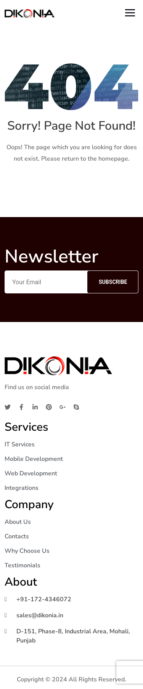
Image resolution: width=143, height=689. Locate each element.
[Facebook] (21, 406)
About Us (18, 522)
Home (72, 183)
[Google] (62, 406)
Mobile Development (34, 459)
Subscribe (113, 282)
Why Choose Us (27, 551)
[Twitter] (8, 406)
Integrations (22, 488)
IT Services (20, 444)
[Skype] (76, 406)
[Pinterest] (49, 406)
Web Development (31, 473)
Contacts (17, 536)
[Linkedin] (35, 406)
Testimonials (22, 565)
